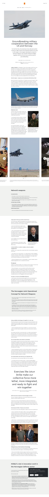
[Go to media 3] (25, 178)
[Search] (45, 3)
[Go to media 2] (24, 178)
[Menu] (3, 3)
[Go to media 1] (23, 178)
